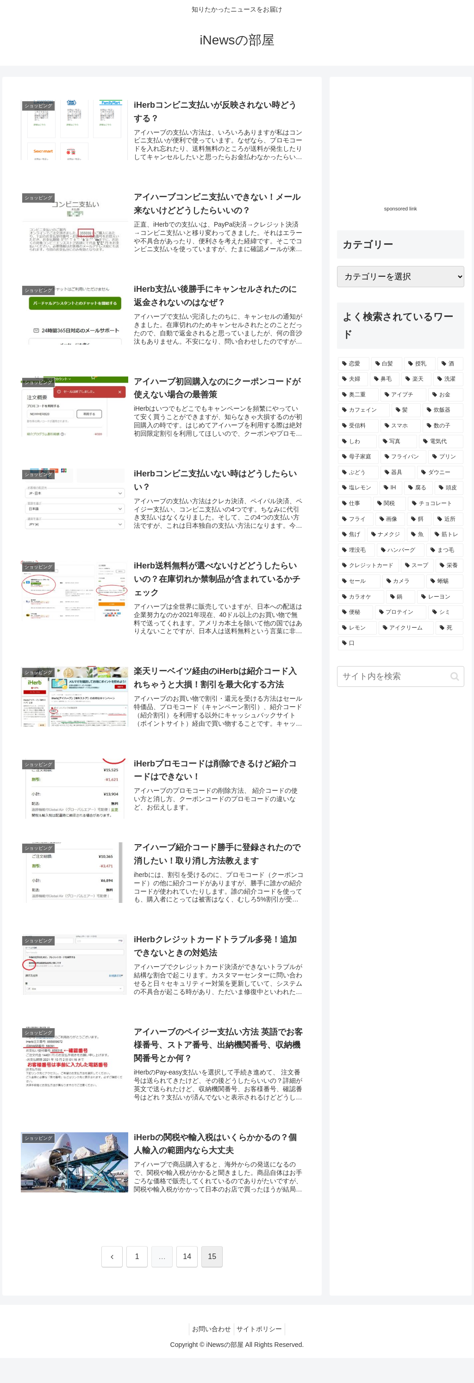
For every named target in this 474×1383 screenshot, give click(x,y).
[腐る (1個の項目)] (418, 488)
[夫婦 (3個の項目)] (353, 379)
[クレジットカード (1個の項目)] (368, 566)
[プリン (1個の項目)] (445, 457)
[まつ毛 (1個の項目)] (444, 550)
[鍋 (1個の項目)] (400, 597)
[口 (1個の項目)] (400, 643)
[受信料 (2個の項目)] (358, 426)
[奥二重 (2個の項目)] (358, 395)
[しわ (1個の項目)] (357, 442)
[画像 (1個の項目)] (390, 519)
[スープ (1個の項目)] (417, 566)
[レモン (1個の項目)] (357, 628)
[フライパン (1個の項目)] (403, 457)
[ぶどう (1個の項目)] (358, 473)
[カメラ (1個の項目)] (403, 581)
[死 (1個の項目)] (449, 628)
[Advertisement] (400, 142)
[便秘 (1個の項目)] (355, 612)
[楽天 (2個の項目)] (416, 379)
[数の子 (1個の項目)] (443, 426)
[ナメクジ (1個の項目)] (386, 535)
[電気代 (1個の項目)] (441, 442)
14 (187, 1282)
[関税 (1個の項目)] (389, 504)
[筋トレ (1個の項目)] (446, 535)
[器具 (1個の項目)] (397, 473)
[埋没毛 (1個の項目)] (356, 550)
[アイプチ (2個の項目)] (403, 395)
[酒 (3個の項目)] (450, 364)
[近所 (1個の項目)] (448, 519)
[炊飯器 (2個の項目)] (443, 410)
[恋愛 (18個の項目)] (353, 364)
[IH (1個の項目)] (391, 488)
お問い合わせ (209, 1354)
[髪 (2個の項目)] (406, 410)
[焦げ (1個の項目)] (351, 535)
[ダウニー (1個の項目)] (440, 473)
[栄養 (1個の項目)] (449, 566)
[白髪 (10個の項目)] (387, 364)
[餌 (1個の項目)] (419, 519)
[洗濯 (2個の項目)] (448, 379)
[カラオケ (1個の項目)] (361, 597)
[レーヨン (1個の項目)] (440, 597)
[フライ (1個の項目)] (356, 519)
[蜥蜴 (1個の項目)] (444, 581)
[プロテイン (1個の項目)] (400, 612)
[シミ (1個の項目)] (445, 612)
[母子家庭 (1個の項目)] (358, 457)
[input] (400, 676)
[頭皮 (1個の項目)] (449, 488)
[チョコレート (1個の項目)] (435, 504)
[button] (455, 676)
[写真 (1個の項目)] (398, 442)
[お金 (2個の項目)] (445, 395)
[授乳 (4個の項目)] (420, 364)
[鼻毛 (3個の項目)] (385, 379)
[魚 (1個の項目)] (418, 535)
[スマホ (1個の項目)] (400, 426)
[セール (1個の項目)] (359, 581)
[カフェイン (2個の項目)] (363, 410)
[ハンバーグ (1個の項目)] (400, 550)
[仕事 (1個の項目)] (354, 504)
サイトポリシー (261, 1354)
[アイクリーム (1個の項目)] (406, 628)
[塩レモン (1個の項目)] (358, 488)
